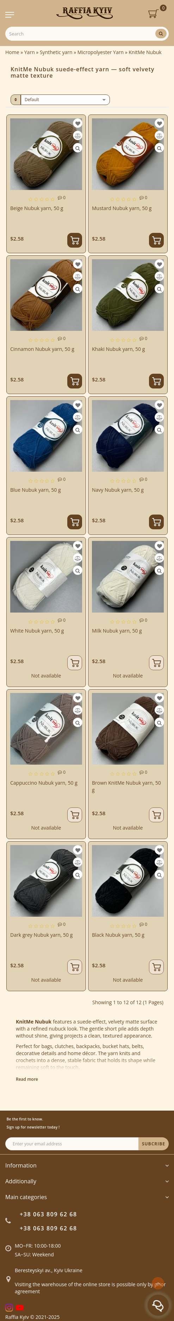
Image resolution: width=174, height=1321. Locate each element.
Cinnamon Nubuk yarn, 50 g (42, 349)
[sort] (65, 99)
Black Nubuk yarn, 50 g (118, 934)
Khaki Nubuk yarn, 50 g (118, 349)
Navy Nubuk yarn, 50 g (118, 489)
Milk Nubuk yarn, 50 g (117, 630)
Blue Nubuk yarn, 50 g (35, 489)
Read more (27, 1079)
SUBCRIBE (153, 1144)
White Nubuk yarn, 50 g (37, 630)
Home (12, 52)
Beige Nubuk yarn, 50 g (36, 208)
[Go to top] (158, 1283)
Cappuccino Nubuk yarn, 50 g (43, 782)
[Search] (161, 33)
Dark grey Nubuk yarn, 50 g (41, 934)
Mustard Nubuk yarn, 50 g (121, 208)
